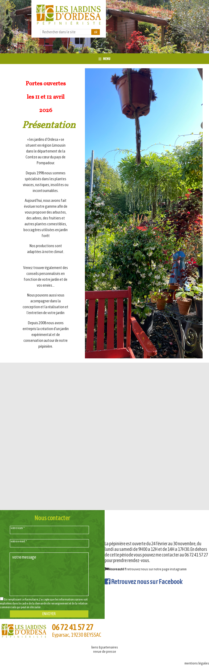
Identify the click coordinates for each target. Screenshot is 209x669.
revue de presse (104, 651)
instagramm (178, 569)
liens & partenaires (104, 647)
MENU (104, 58)
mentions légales (197, 663)
